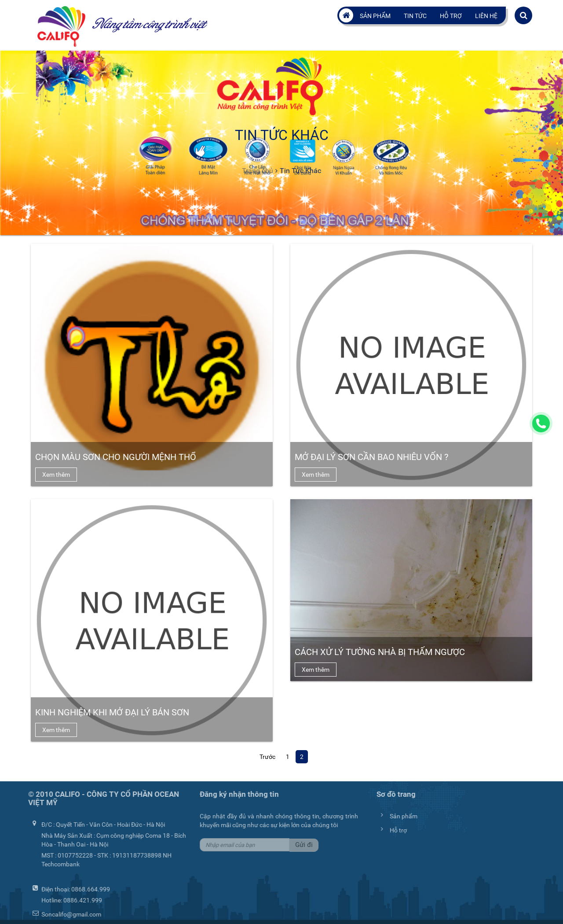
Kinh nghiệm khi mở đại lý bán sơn (112, 712)
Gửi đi (302, 845)
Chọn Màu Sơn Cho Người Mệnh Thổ (115, 457)
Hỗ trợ (451, 15)
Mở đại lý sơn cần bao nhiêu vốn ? (371, 457)
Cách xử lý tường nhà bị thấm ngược (380, 652)
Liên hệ (486, 15)
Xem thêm (56, 474)
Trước (267, 756)
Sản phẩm (375, 15)
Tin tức (415, 15)
